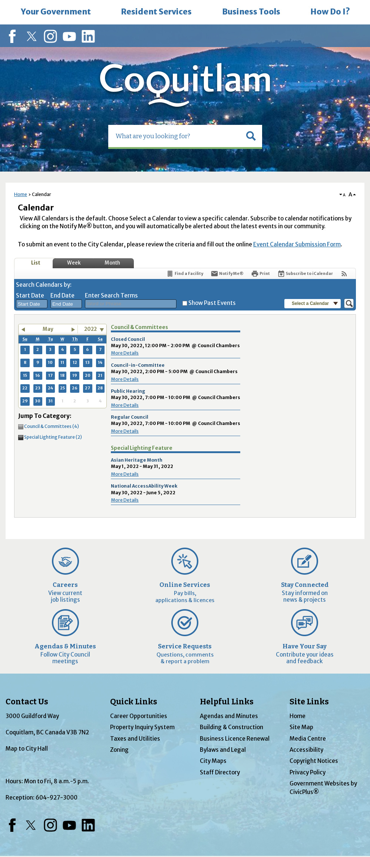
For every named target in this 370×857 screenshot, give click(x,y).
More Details (125, 353)
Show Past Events (212, 302)
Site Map (301, 727)
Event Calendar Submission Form (297, 244)
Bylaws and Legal (223, 749)
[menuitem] (56, 12)
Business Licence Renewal (235, 738)
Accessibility (306, 749)
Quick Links (133, 702)
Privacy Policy (308, 772)
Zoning (119, 749)
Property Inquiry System (142, 727)
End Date (62, 295)
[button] (251, 136)
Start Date (30, 295)
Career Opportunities (138, 716)
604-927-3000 (56, 797)
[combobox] (31, 304)
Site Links (309, 702)
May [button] (48, 329)
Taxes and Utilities (135, 738)
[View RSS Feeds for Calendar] (344, 274)
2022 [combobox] (90, 329)
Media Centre (308, 738)
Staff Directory (220, 772)
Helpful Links (227, 702)
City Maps (213, 760)
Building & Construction (231, 727)
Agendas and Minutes (229, 716)
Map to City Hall (27, 748)
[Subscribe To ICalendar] (305, 274)
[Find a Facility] (184, 274)
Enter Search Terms (111, 295)
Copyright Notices (314, 760)
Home (20, 194)
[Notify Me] (227, 274)
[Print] (260, 274)
